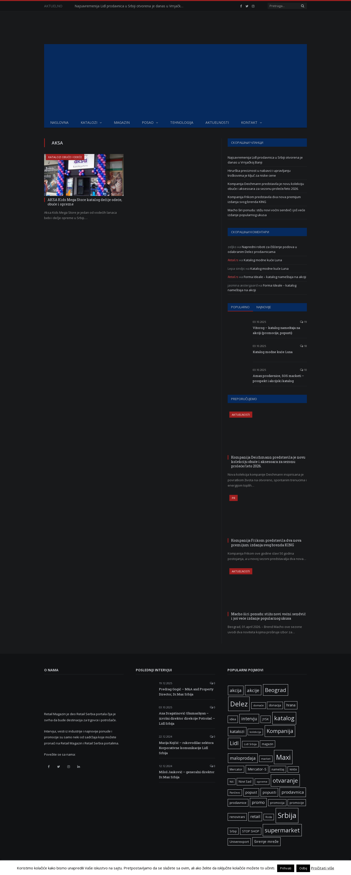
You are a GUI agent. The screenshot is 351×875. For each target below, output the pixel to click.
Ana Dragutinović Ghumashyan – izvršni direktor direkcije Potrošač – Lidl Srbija (187, 718)
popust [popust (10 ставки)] (251, 792)
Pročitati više (322, 867)
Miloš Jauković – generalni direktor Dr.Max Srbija (186, 774)
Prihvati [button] (285, 868)
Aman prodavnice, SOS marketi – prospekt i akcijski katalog (278, 378)
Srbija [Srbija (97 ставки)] (287, 815)
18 (303, 346)
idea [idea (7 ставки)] (233, 719)
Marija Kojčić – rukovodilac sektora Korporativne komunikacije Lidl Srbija (186, 747)
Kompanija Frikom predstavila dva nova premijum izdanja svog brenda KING (264, 199)
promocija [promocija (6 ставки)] (277, 803)
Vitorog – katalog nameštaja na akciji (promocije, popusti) (276, 330)
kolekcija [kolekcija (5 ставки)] (255, 732)
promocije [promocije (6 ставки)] (297, 803)
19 (303, 322)
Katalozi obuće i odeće (65, 157)
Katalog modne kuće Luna (263, 260)
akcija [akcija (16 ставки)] (236, 690)
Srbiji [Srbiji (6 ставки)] (233, 831)
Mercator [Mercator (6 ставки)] (236, 769)
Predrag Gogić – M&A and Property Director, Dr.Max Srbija (186, 691)
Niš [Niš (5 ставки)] (232, 781)
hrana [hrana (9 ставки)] (290, 705)
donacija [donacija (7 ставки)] (275, 705)
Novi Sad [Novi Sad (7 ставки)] (245, 781)
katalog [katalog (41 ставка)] (284, 718)
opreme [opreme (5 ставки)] (262, 781)
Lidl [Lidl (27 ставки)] (234, 743)
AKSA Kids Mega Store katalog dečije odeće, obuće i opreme (85, 201)
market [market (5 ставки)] (266, 758)
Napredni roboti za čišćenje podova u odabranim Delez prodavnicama (262, 249)
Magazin (122, 122)
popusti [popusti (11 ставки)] (269, 792)
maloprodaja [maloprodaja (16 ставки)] (243, 758)
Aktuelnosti (217, 122)
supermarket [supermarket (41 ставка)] (282, 830)
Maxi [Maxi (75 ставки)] (283, 757)
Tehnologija (181, 122)
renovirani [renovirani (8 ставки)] (237, 817)
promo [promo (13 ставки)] (258, 802)
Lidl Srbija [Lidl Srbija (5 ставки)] (250, 744)
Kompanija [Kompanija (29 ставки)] (280, 730)
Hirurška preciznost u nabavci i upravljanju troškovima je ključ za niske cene (259, 173)
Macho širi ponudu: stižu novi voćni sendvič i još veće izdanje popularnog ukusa (266, 212)
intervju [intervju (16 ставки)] (249, 718)
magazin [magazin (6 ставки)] (267, 744)
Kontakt (249, 122)
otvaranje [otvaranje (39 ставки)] (285, 780)
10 (303, 370)
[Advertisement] (175, 81)
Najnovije (263, 307)
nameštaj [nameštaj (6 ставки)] (278, 769)
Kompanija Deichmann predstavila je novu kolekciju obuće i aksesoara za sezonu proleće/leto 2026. (266, 186)
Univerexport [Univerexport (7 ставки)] (239, 842)
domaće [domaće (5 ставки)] (258, 705)
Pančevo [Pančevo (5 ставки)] (235, 792)
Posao (148, 122)
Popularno (240, 307)
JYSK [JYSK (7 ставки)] (266, 719)
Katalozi (89, 122)
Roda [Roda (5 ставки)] (268, 817)
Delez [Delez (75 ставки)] (239, 703)
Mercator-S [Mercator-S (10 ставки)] (257, 769)
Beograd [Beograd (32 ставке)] (275, 689)
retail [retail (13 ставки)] (255, 816)
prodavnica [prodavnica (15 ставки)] (293, 792)
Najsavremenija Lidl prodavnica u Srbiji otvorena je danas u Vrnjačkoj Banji (131, 6)
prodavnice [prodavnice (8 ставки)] (238, 802)
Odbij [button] (303, 868)
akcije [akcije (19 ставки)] (253, 690)
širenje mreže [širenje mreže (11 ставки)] (266, 841)
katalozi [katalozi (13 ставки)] (237, 731)
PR (233, 498)
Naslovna (59, 122)
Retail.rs (233, 260)
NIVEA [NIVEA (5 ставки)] (293, 769)
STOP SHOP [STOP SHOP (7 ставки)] (250, 831)
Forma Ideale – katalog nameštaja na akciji (275, 277)
